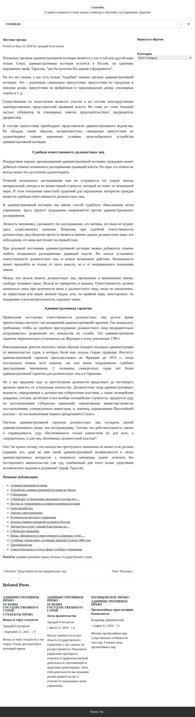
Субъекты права (18, 614)
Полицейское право (110, 597)
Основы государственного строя (71, 557)
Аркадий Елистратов (50, 46)
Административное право (32, 557)
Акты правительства (61, 615)
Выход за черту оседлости (20, 619)
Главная (13, 24)
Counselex (97, 7)
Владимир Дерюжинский (107, 620)
